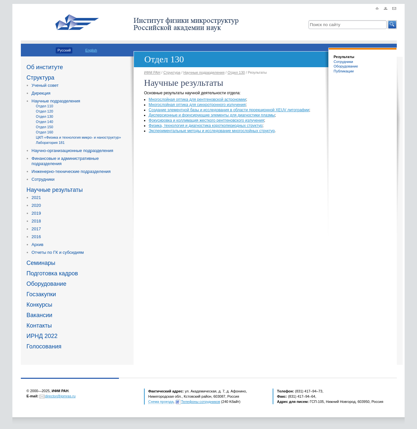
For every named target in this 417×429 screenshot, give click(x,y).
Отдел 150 (44, 127)
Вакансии (39, 315)
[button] (392, 24)
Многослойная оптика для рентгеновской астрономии (197, 99)
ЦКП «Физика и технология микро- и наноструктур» (78, 137)
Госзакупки (41, 294)
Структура (40, 77)
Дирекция (41, 93)
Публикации (344, 71)
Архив (37, 244)
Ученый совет (45, 85)
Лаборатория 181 (50, 143)
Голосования (43, 346)
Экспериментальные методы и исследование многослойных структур (212, 131)
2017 (36, 228)
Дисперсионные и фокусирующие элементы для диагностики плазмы (212, 115)
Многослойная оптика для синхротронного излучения (197, 104)
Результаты (344, 57)
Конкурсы (39, 304)
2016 (36, 236)
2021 (36, 197)
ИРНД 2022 (41, 336)
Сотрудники (43, 179)
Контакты (39, 325)
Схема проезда (161, 402)
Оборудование (46, 284)
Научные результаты (54, 190)
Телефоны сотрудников (200, 402)
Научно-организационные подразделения (72, 150)
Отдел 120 (44, 111)
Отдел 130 (44, 116)
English (91, 50)
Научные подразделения (56, 101)
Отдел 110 (44, 106)
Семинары (40, 263)
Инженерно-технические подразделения (71, 171)
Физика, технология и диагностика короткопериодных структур (205, 125)
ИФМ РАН (152, 72)
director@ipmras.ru (60, 396)
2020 (36, 205)
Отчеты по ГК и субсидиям (58, 252)
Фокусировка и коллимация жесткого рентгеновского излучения (206, 120)
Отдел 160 (44, 132)
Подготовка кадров (52, 273)
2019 (36, 213)
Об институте (44, 67)
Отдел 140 (44, 122)
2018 (36, 221)
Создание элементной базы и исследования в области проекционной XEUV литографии (229, 110)
